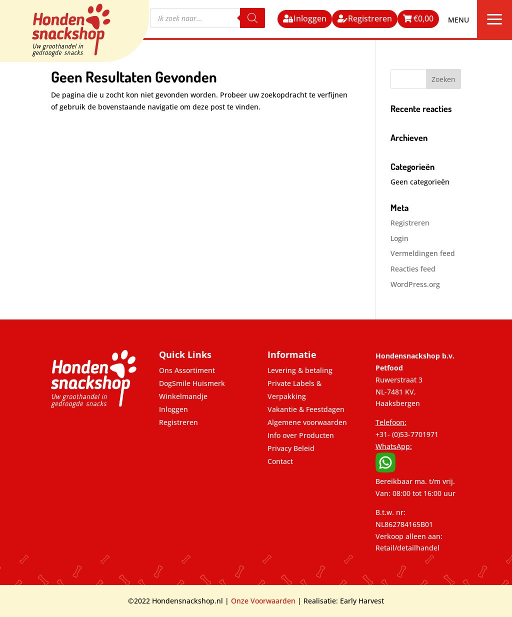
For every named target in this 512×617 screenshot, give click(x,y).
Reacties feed (413, 269)
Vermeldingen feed (422, 253)
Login (399, 238)
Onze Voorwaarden (263, 601)
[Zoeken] (252, 18)
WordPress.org (415, 284)
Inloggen (310, 18)
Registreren (370, 18)
